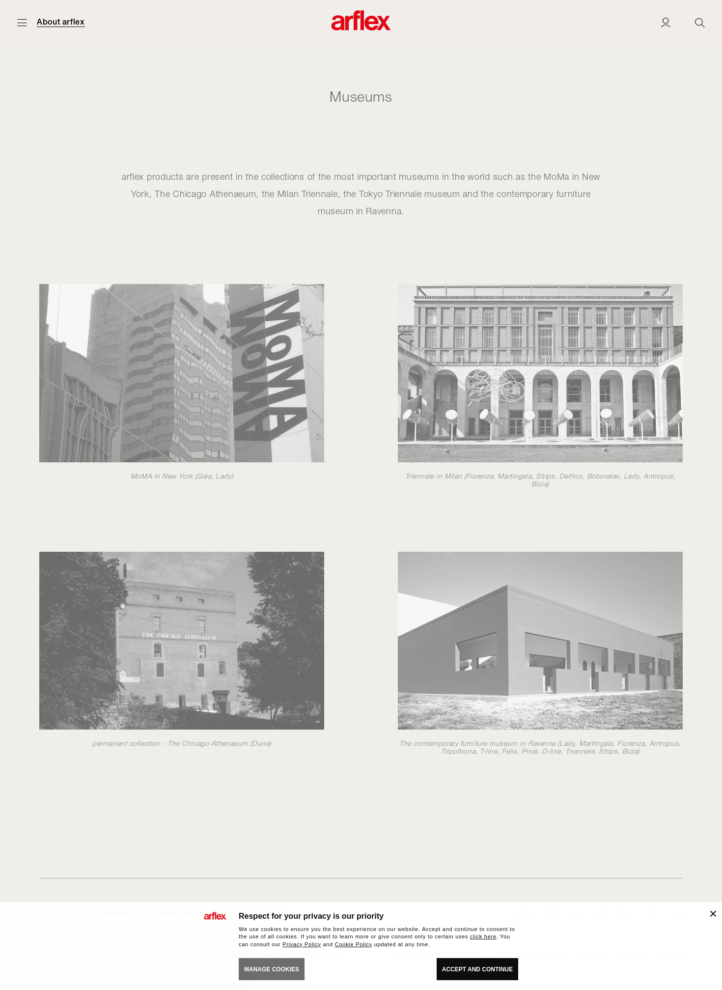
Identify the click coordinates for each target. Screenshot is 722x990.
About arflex (61, 22)
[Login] (665, 22)
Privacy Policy (301, 944)
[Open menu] (22, 22)
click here (483, 936)
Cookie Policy (353, 944)
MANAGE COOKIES (271, 969)
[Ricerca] (700, 22)
